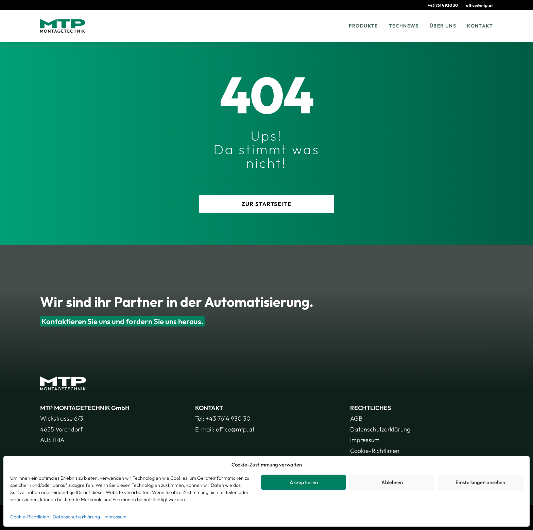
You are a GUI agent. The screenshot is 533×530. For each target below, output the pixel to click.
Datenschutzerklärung (76, 517)
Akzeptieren (304, 482)
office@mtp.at (479, 5)
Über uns (443, 26)
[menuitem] (446, 5)
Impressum (114, 517)
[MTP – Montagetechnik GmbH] (62, 26)
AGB (356, 418)
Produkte (363, 26)
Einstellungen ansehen (480, 482)
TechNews (404, 26)
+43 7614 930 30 (443, 5)
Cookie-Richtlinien (29, 517)
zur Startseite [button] (266, 203)
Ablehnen (392, 482)
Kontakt (480, 26)
